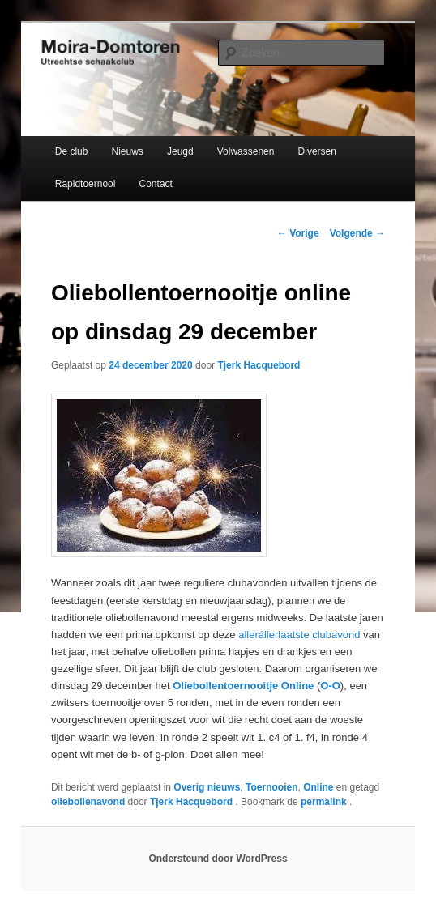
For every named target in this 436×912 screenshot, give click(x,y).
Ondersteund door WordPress (217, 858)
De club (71, 151)
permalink (325, 802)
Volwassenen (246, 151)
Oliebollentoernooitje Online (243, 686)
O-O (330, 686)
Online (318, 787)
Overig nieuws (206, 787)
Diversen (317, 151)
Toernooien (271, 787)
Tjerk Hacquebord (258, 365)
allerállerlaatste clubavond (299, 635)
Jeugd (180, 151)
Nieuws (127, 151)
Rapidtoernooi (85, 184)
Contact (156, 184)
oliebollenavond (88, 802)
